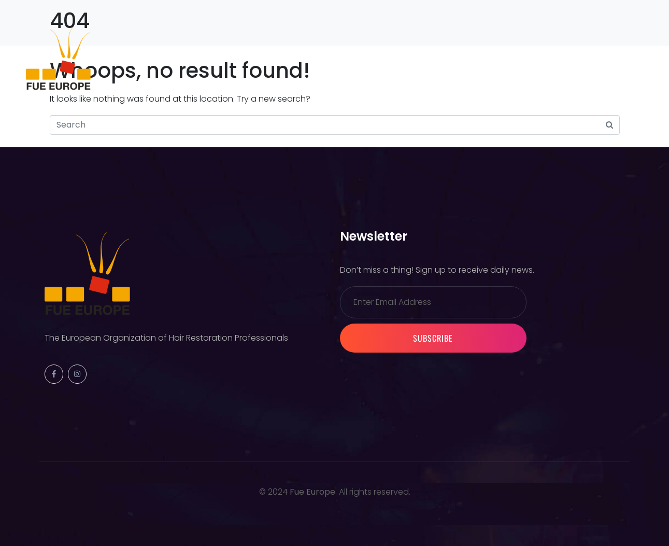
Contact (477, 58)
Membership (271, 58)
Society (155, 58)
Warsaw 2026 (408, 58)
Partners (339, 58)
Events (208, 58)
